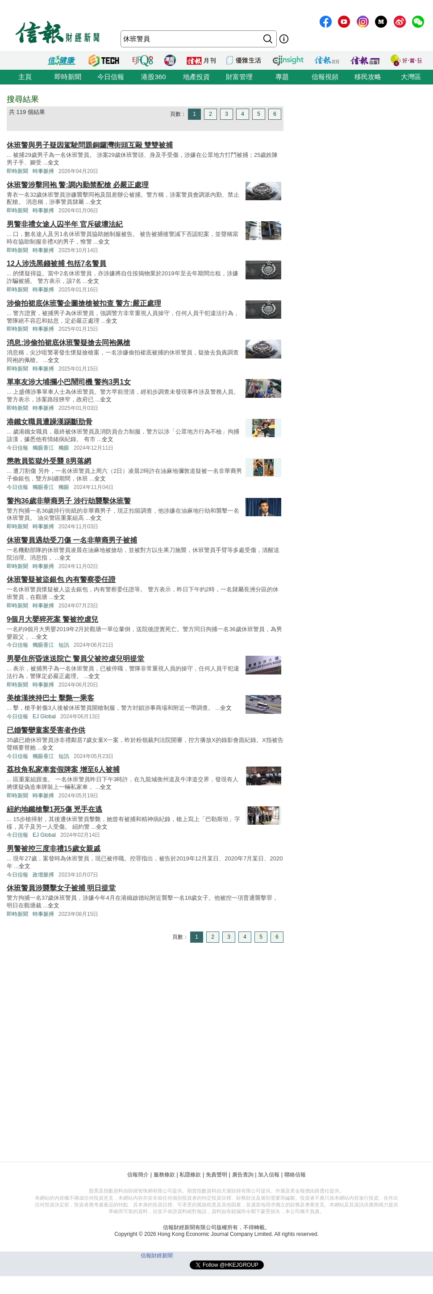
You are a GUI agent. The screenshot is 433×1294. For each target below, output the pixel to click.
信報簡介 (138, 1175)
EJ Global (44, 716)
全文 (53, 162)
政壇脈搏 (43, 875)
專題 (282, 76)
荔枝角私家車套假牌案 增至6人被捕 (63, 769)
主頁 (25, 76)
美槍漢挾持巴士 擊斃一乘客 (50, 698)
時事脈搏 (43, 171)
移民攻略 (367, 76)
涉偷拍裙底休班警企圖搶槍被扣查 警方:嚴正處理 (84, 303)
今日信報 (110, 76)
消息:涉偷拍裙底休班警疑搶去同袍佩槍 (68, 342)
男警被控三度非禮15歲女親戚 (53, 848)
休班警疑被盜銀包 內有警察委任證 (61, 579)
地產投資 (196, 76)
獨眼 (63, 448)
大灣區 (411, 76)
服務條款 (164, 1175)
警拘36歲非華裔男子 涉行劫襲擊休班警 (69, 501)
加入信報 (268, 1175)
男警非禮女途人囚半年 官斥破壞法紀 (65, 224)
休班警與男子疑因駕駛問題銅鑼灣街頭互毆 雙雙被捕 (90, 145)
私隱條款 (190, 1175)
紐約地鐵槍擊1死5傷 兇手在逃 (54, 809)
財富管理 (239, 76)
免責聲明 (216, 1175)
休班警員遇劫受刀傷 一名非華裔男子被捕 (72, 540)
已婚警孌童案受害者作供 (46, 730)
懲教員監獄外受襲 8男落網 (49, 461)
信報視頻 (325, 76)
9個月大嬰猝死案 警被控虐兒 (52, 619)
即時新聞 (67, 76)
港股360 (153, 76)
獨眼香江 (43, 448)
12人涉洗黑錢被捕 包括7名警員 (56, 263)
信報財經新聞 (157, 1255)
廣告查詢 (243, 1175)
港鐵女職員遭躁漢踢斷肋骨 (49, 422)
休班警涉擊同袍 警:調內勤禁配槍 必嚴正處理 (78, 185)
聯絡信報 (295, 1175)
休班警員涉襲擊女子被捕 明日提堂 (61, 888)
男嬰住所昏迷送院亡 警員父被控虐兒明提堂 (75, 658)
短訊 (63, 645)
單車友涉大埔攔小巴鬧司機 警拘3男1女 (69, 382)
